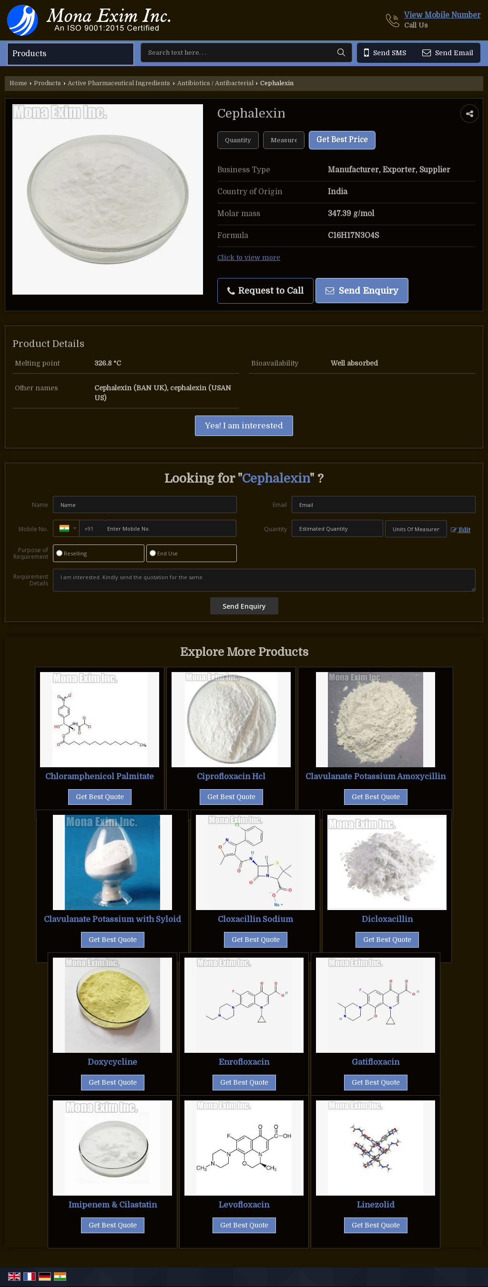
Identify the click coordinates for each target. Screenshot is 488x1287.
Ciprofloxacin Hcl (231, 776)
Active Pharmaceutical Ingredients (119, 83)
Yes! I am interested (244, 425)
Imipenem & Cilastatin (113, 1204)
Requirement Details (30, 580)
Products (29, 54)
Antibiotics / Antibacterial (215, 83)
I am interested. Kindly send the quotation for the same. (264, 580)
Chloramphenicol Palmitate (99, 776)
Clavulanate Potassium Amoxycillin (375, 776)
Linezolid (376, 1204)
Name (40, 505)
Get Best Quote (100, 797)
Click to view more (248, 257)
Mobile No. (33, 529)
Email (280, 505)
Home (18, 83)
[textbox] (284, 140)
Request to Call (265, 291)
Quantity (275, 529)
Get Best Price (342, 140)
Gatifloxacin (375, 1062)
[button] (442, 15)
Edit (460, 530)
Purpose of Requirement (30, 553)
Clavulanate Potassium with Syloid (112, 919)
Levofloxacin (244, 1204)
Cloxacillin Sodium (255, 919)
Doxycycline (112, 1062)
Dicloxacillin (387, 919)
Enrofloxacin (244, 1062)
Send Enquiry (361, 291)
